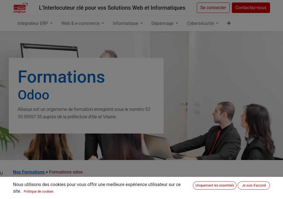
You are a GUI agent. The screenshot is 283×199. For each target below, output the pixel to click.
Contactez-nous (250, 7)
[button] (229, 23)
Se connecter (213, 7)
